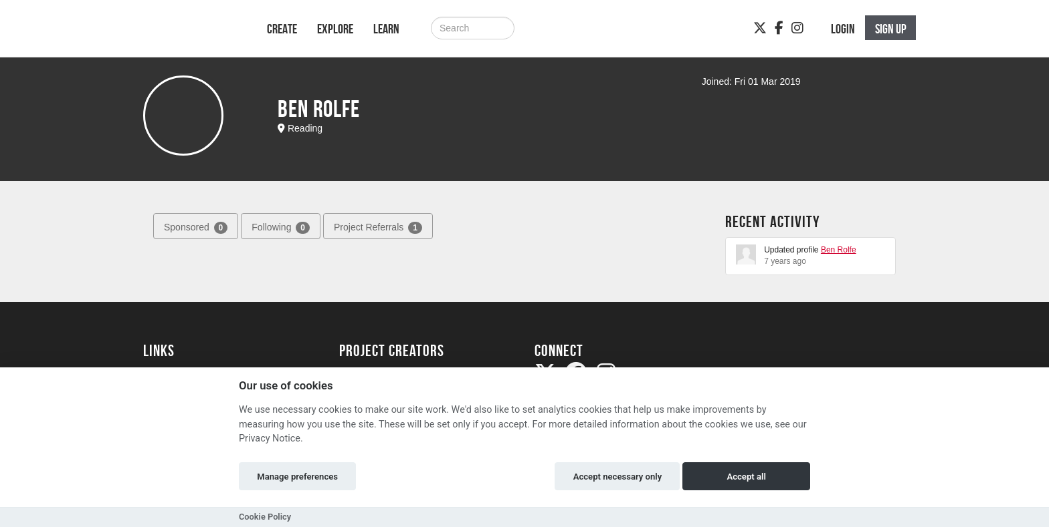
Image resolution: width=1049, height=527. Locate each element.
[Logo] (187, 35)
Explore (335, 28)
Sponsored (195, 228)
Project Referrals (378, 228)
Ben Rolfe (838, 249)
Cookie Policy (265, 517)
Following (281, 228)
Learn (386, 28)
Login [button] (843, 28)
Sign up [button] (891, 28)
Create (282, 28)
